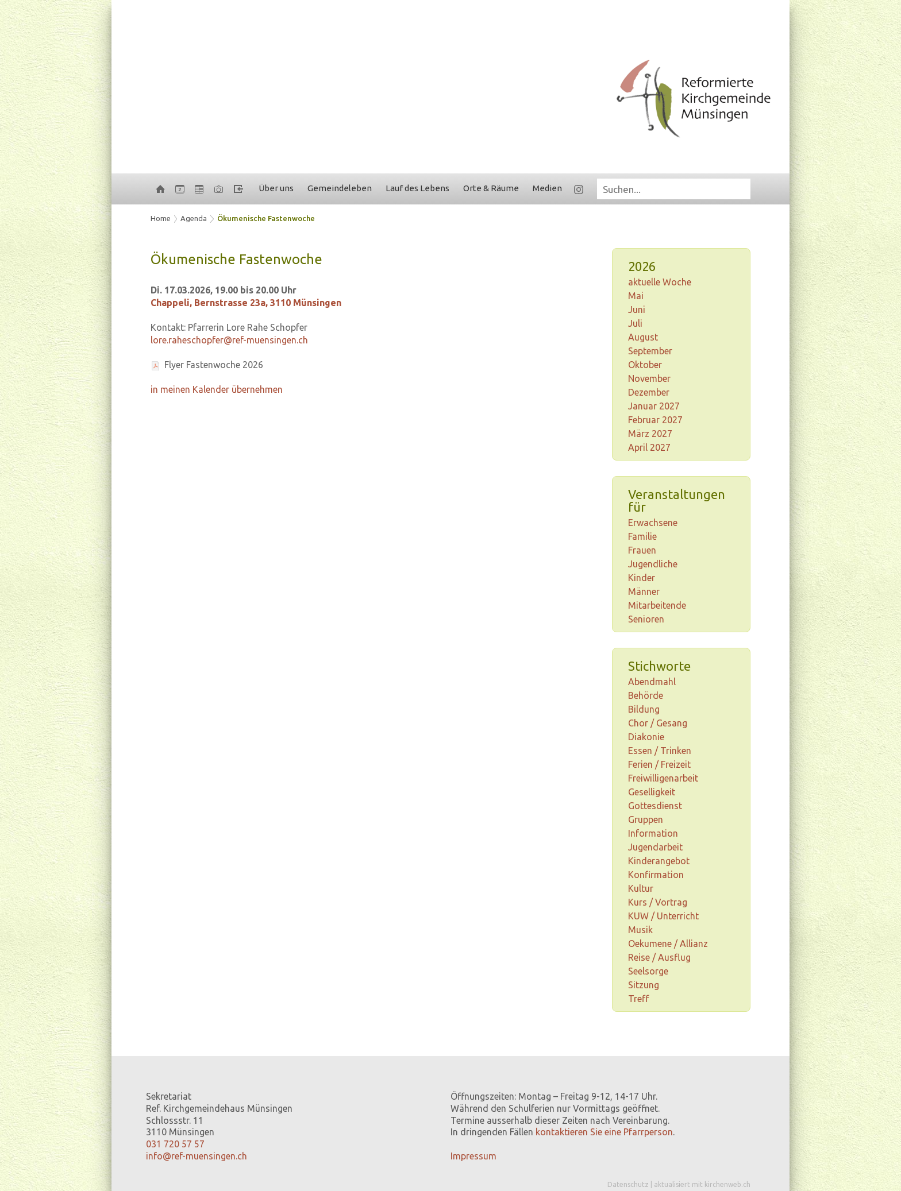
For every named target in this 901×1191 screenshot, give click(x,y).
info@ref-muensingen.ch (196, 1156)
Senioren (646, 619)
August (643, 337)
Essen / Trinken (659, 750)
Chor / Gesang (657, 723)
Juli (635, 323)
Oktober (645, 364)
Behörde (645, 695)
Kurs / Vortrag (657, 902)
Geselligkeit (651, 792)
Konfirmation (656, 874)
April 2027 (649, 447)
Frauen (642, 550)
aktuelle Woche (659, 282)
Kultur (640, 888)
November (649, 378)
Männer (644, 591)
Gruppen (645, 819)
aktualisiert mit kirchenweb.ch (702, 1184)
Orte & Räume (491, 188)
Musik (640, 930)
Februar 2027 (655, 420)
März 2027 (650, 433)
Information (653, 833)
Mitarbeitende (657, 605)
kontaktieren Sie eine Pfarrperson (604, 1132)
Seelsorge (648, 971)
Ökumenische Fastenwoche (266, 218)
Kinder (641, 578)
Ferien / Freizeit (659, 764)
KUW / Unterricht (663, 916)
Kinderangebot (659, 861)
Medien (547, 188)
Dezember (648, 392)
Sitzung (643, 985)
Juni (636, 309)
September (650, 351)
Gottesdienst (655, 806)
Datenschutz (628, 1184)
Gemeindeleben (339, 188)
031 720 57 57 (175, 1144)
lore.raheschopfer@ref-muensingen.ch (229, 340)
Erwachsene (652, 522)
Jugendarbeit (655, 847)
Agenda (193, 218)
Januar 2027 (654, 406)
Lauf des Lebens (417, 188)
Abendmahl (652, 681)
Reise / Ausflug (659, 957)
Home (161, 218)
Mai (636, 296)
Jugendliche (652, 564)
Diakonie (646, 737)
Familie (642, 536)
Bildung (644, 709)
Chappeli (246, 302)
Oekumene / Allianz (668, 943)
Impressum (473, 1156)
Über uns (276, 188)
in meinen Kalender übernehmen (217, 389)
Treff (638, 998)
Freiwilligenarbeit (663, 778)
